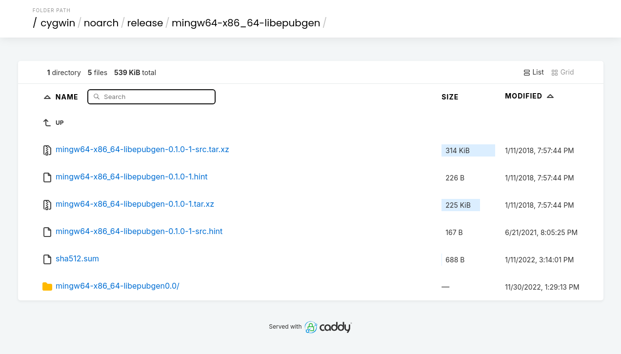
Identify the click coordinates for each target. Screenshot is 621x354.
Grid (562, 72)
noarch (101, 23)
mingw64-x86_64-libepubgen (246, 23)
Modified (530, 96)
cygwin (57, 23)
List (533, 72)
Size (450, 97)
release (145, 23)
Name (68, 96)
